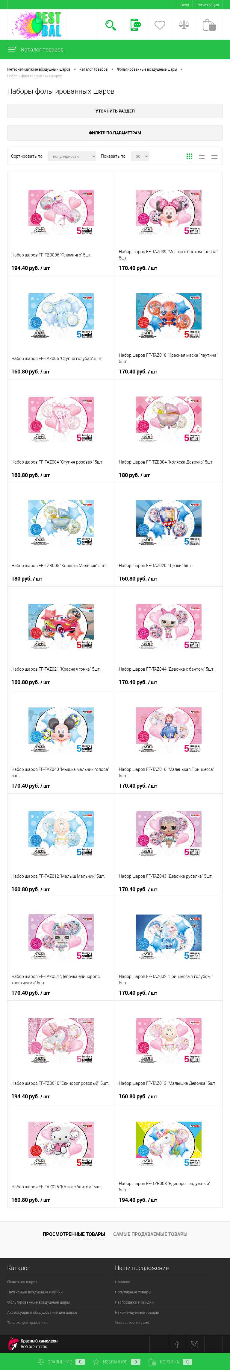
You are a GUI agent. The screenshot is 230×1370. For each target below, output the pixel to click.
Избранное (116, 1362)
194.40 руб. (30, 268)
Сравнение (61, 1362)
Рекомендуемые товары (137, 1312)
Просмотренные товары (74, 1234)
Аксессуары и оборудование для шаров (42, 1312)
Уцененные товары (132, 1322)
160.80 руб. (30, 371)
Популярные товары (133, 1292)
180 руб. (134, 475)
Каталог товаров (35, 49)
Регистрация (207, 5)
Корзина (170, 1362)
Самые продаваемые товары (150, 1234)
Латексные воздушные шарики (35, 1292)
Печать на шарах (22, 1282)
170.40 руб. (138, 268)
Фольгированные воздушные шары (38, 1302)
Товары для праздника (27, 1322)
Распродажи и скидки (134, 1302)
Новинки (122, 1282)
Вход (185, 5)
